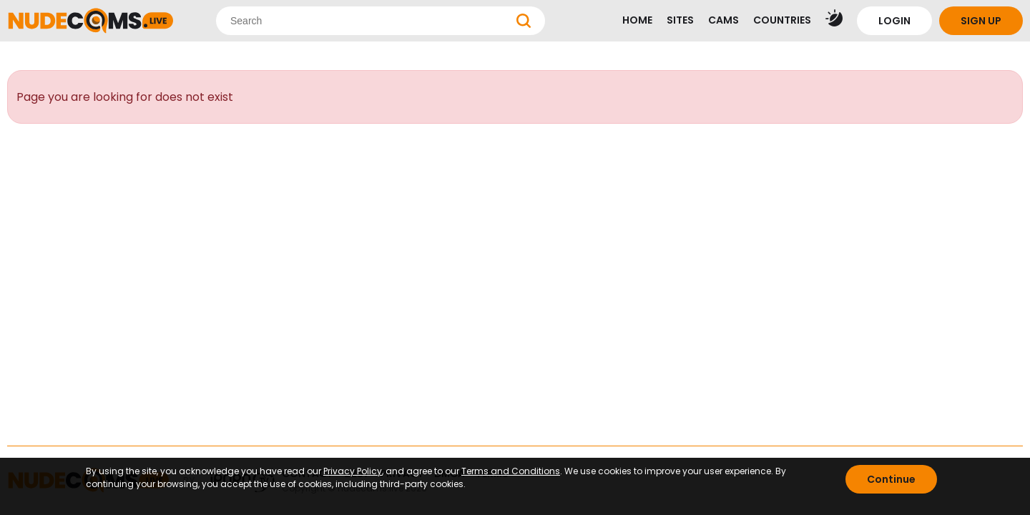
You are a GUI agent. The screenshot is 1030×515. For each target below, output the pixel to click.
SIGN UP (981, 21)
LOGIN (894, 21)
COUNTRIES (782, 20)
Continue (891, 479)
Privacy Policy (352, 471)
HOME (637, 20)
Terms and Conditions (510, 471)
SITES (680, 20)
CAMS (723, 20)
